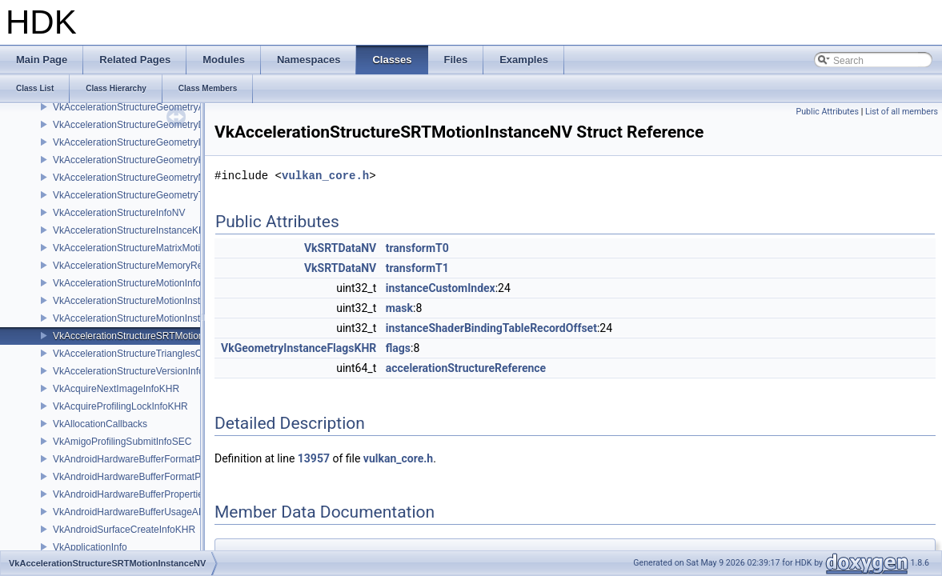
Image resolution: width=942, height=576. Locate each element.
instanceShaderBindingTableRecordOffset (491, 328)
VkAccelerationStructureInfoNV (119, 212)
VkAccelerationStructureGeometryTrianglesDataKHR (165, 195)
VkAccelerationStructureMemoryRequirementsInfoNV (166, 265)
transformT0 (417, 248)
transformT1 (417, 268)
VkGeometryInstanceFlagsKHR (298, 348)
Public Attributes (827, 111)
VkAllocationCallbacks (100, 424)
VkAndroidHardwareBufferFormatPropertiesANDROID (168, 476)
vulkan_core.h (325, 175)
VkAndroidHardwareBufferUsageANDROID (144, 512)
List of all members (901, 111)
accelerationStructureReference (466, 368)
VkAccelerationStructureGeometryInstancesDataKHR (166, 142)
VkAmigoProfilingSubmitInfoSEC (122, 441)
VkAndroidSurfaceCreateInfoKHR (124, 529)
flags (398, 348)
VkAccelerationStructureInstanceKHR (132, 230)
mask (399, 308)
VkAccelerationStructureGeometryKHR (135, 160)
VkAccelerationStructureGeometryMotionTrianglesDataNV (176, 177)
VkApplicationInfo (90, 547)
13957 (314, 458)
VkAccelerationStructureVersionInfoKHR (138, 371)
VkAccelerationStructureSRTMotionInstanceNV (153, 336)
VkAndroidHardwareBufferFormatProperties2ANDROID (170, 459)
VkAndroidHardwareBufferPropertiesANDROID (152, 494)
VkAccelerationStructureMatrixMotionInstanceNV (156, 248)
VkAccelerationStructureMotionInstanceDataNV (154, 300)
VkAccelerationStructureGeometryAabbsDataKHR (159, 107)
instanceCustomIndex (440, 288)
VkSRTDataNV (340, 248)
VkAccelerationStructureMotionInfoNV (133, 283)
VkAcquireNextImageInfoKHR (116, 388)
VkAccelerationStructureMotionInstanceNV (143, 318)
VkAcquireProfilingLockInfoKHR (120, 406)
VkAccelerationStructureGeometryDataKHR (146, 124)
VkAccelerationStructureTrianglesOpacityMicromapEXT (170, 353)
